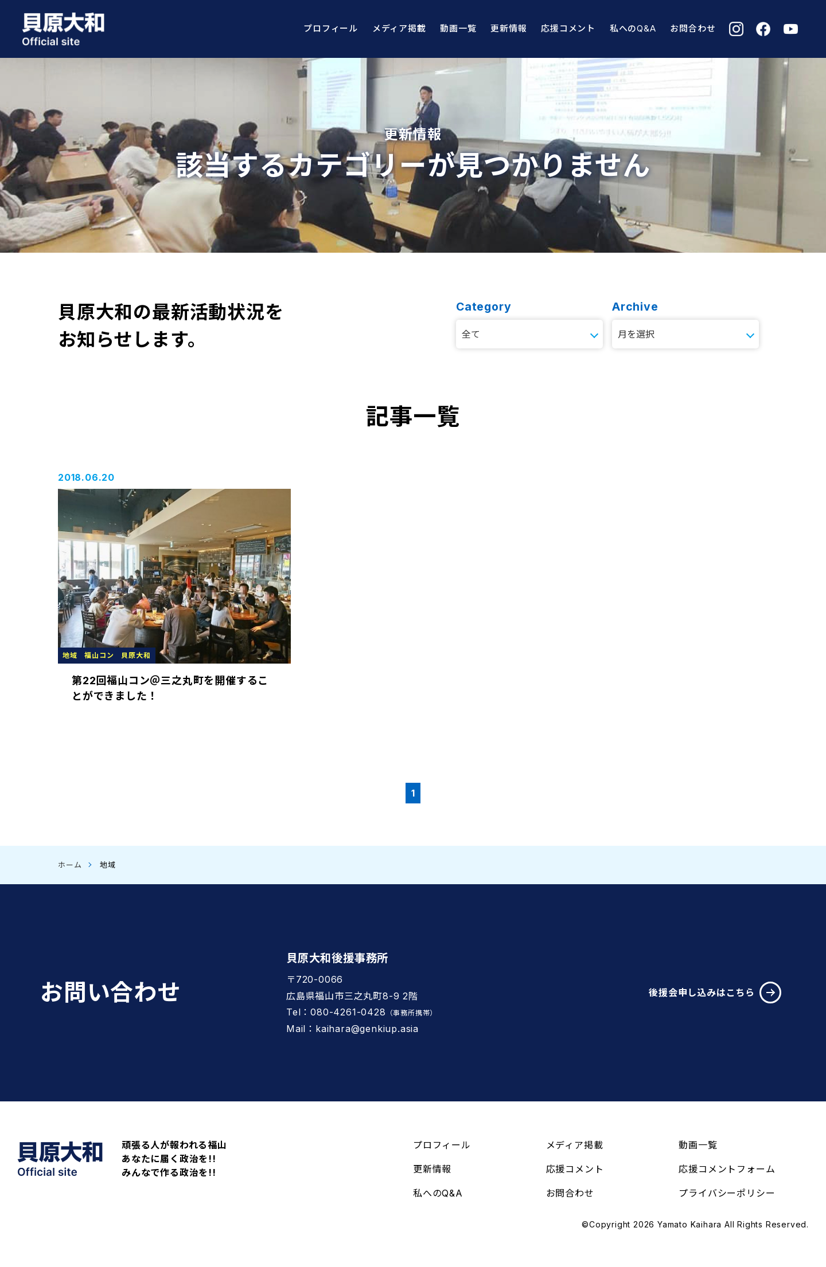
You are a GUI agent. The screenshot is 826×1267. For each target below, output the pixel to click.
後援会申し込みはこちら (715, 992)
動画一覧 (458, 28)
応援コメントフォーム (727, 1169)
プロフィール (330, 28)
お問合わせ (692, 28)
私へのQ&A (633, 28)
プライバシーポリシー (727, 1193)
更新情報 (508, 28)
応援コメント (568, 28)
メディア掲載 (399, 28)
